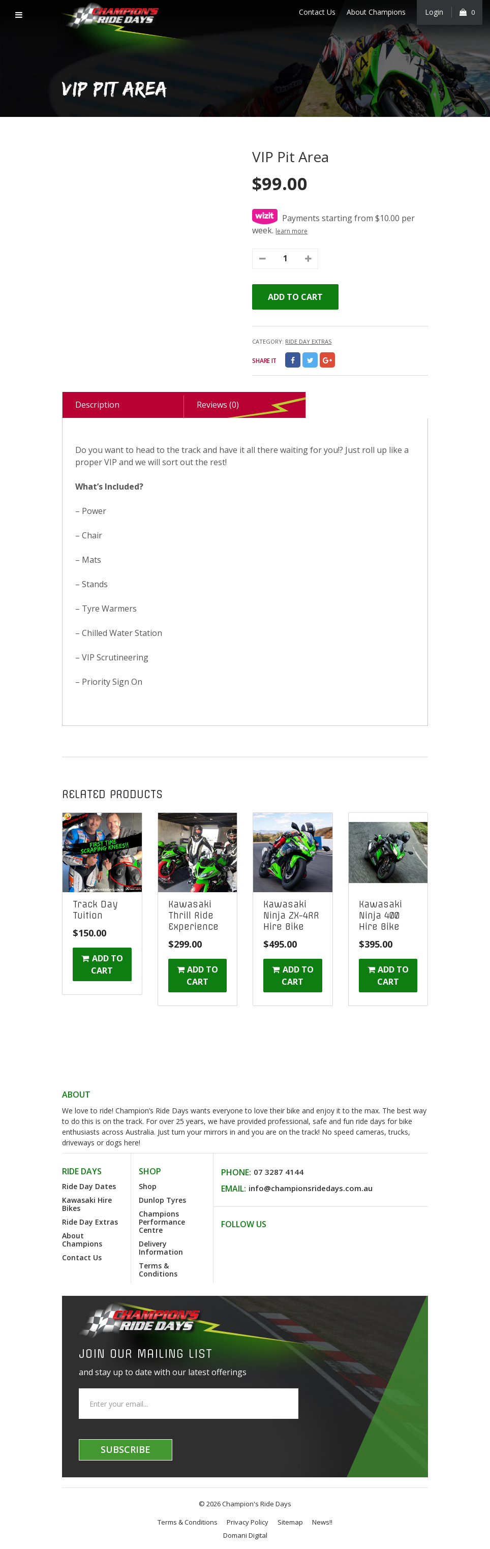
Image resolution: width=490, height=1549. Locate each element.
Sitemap (290, 1522)
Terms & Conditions (158, 1270)
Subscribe (125, 1449)
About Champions (375, 12)
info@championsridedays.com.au (311, 1188)
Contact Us (316, 12)
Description (97, 404)
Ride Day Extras (308, 341)
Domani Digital (245, 1535)
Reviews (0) (218, 404)
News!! (322, 1522)
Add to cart (295, 296)
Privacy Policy (247, 1522)
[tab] (123, 405)
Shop (148, 1186)
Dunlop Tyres (162, 1200)
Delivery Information (161, 1248)
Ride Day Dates (89, 1186)
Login (433, 12)
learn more (291, 231)
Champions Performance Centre (162, 1222)
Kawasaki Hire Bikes (87, 1204)
